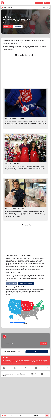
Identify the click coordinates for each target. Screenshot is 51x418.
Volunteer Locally (7, 26)
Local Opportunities (12, 283)
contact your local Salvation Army (17, 322)
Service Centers (45, 7)
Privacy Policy (10, 374)
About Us (19, 416)
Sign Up (36, 351)
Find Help (39, 3)
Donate (46, 2)
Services (36, 416)
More (47, 415)
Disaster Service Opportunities (26, 283)
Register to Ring (17, 26)
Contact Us (43, 343)
